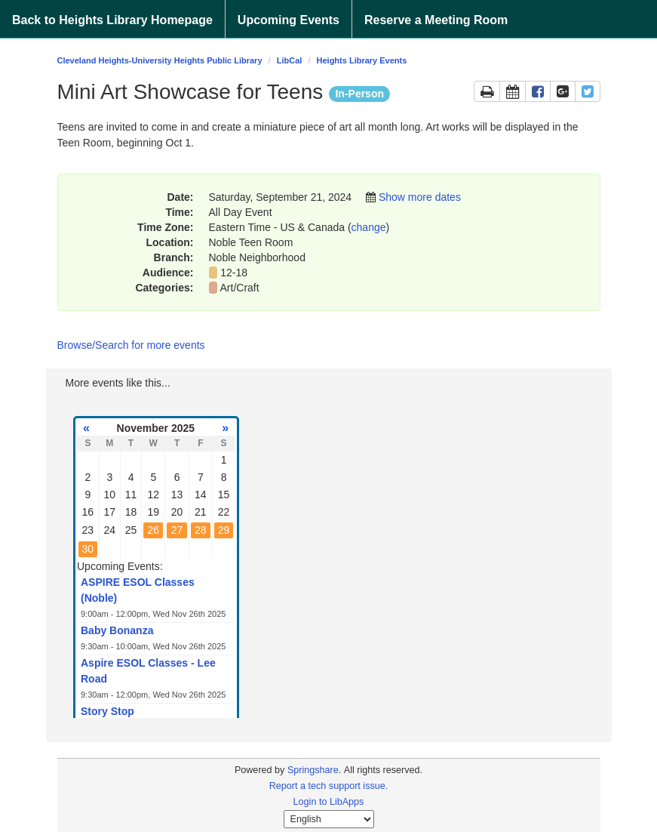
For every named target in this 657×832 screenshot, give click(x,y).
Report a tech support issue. (328, 786)
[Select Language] (329, 819)
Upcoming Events (288, 20)
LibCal (289, 60)
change (369, 227)
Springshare (313, 770)
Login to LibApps (328, 802)
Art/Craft (241, 288)
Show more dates (420, 197)
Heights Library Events (362, 60)
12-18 (233, 273)
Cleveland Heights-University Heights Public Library (159, 60)
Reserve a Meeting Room (436, 20)
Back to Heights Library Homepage (112, 20)
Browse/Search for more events (131, 345)
